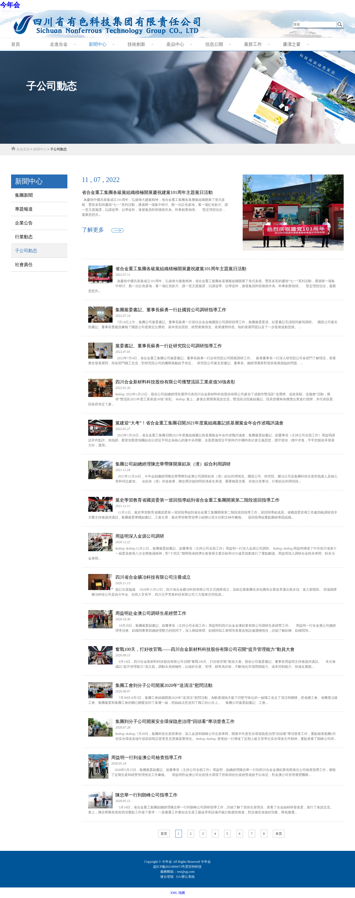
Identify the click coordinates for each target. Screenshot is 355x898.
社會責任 (24, 264)
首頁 (15, 44)
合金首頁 (23, 149)
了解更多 (93, 230)
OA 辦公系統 (185, 877)
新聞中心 (97, 44)
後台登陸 (167, 877)
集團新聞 (24, 195)
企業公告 (24, 223)
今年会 (10, 5)
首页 (164, 834)
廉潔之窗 (292, 44)
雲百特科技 (193, 867)
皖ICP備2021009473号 (169, 867)
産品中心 (175, 44)
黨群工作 (253, 44)
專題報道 (24, 209)
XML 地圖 (177, 893)
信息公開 (214, 44)
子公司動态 (26, 250)
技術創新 (136, 44)
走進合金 (59, 44)
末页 (278, 834)
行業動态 (24, 236)
